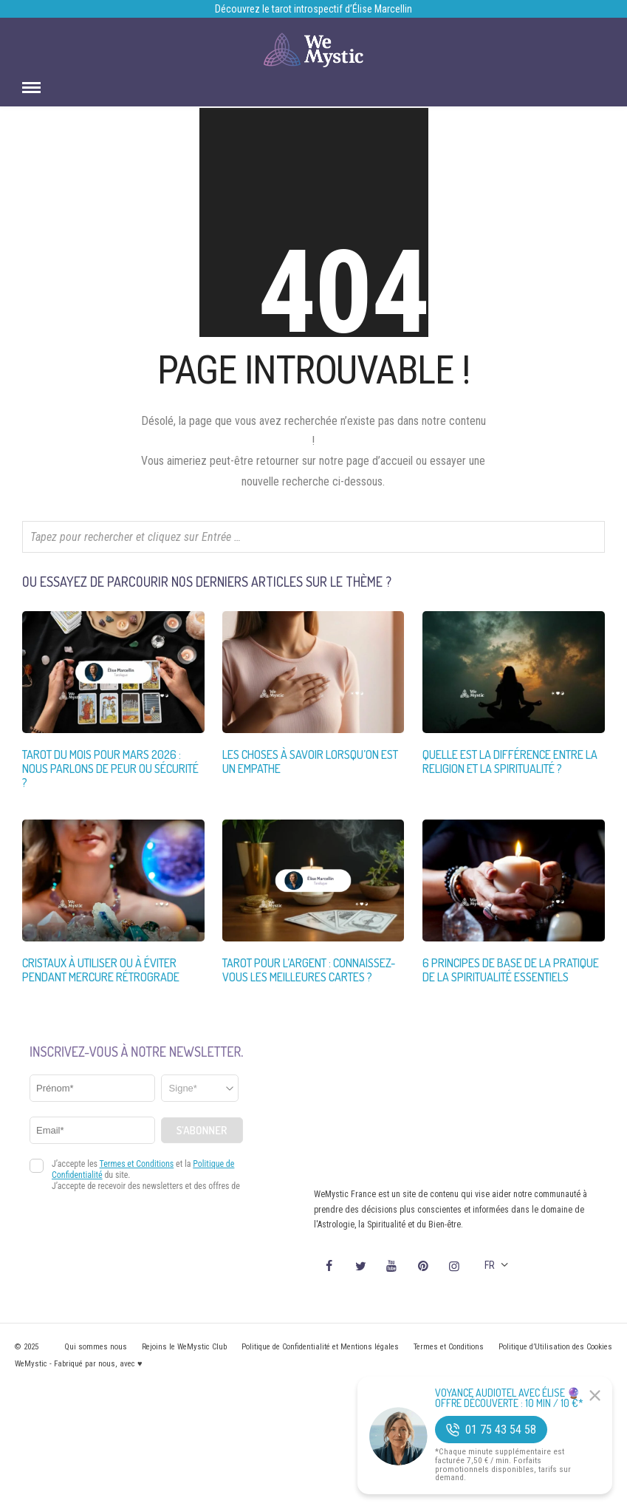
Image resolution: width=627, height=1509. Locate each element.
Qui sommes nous (95, 1347)
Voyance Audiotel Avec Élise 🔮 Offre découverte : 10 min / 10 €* (509, 1398)
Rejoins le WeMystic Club (184, 1347)
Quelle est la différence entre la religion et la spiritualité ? (509, 761)
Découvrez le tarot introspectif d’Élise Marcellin (313, 9)
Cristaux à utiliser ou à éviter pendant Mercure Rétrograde (100, 970)
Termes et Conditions (449, 1347)
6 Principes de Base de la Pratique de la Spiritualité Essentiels (510, 970)
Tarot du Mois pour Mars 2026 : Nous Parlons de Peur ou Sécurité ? (110, 768)
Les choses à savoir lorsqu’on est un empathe (310, 761)
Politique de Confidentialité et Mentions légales (320, 1347)
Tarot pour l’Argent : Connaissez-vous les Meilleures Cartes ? (308, 970)
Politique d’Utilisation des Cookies (555, 1347)
